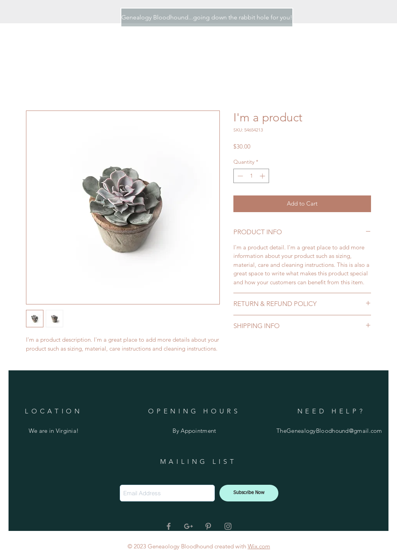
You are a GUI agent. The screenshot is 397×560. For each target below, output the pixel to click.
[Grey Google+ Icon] (188, 526)
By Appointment (194, 430)
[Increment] (263, 176)
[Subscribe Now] (248, 493)
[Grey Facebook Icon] (168, 526)
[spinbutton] (251, 176)
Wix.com (259, 546)
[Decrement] (239, 176)
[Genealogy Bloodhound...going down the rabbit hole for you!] (207, 17)
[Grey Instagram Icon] (228, 526)
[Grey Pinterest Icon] (208, 526)
